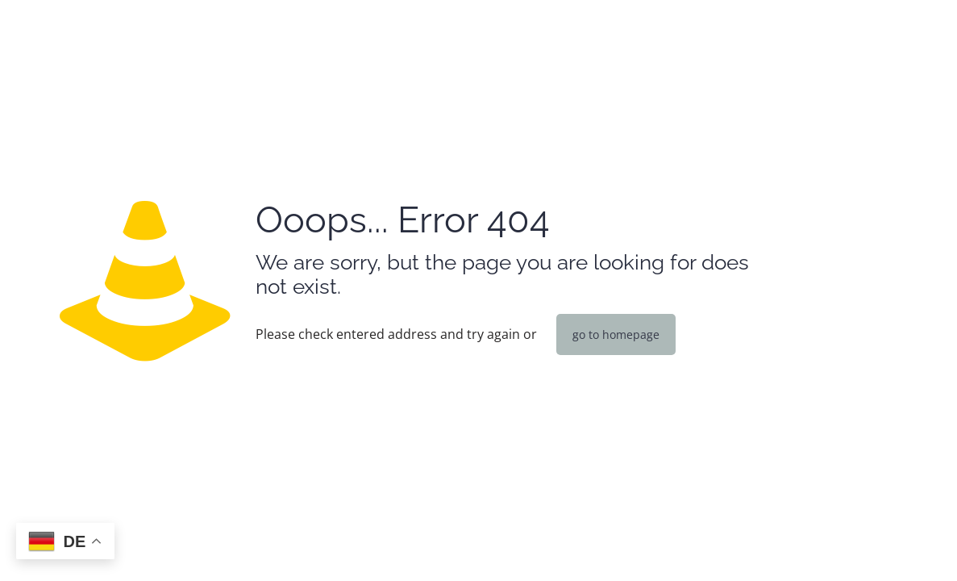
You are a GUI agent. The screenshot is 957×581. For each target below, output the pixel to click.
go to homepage (615, 334)
